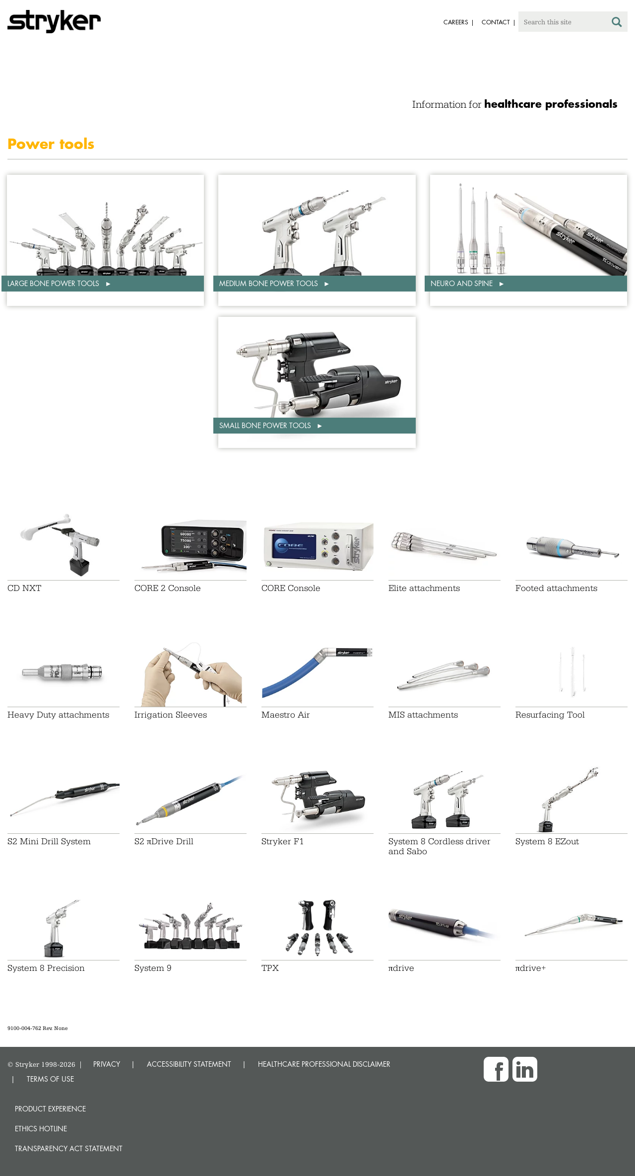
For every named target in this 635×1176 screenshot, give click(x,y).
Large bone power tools (54, 283)
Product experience (50, 1108)
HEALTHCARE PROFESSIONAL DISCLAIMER (324, 1064)
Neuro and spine (463, 283)
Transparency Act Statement (69, 1148)
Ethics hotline (41, 1128)
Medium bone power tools (269, 283)
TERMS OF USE (50, 1079)
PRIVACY (106, 1064)
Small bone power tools (266, 425)
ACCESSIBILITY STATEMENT (189, 1064)
